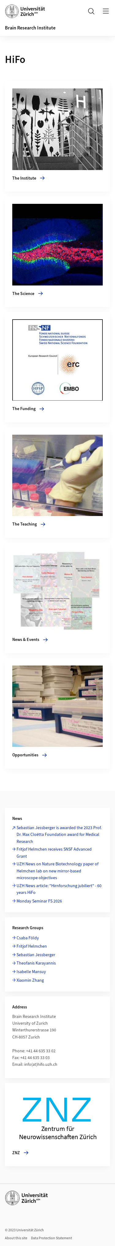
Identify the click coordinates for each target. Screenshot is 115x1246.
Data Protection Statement (51, 1238)
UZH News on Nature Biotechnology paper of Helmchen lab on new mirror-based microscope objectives (57, 871)
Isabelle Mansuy (31, 972)
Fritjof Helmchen (32, 946)
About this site (16, 1238)
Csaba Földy (28, 938)
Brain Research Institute (30, 28)
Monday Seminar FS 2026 (39, 901)
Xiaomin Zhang (30, 980)
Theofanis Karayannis (36, 963)
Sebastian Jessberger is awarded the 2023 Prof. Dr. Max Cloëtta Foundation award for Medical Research (59, 835)
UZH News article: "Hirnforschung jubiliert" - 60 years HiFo (59, 889)
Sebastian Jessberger (36, 955)
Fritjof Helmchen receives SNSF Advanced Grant (54, 852)
